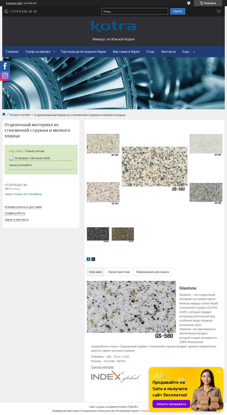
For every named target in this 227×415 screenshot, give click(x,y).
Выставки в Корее (126, 51)
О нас (151, 51)
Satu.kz (133, 406)
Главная (12, 51)
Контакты (168, 51)
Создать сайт (14, 3)
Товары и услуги (19, 114)
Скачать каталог (102, 367)
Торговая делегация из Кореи (83, 51)
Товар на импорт (38, 51)
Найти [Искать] (178, 11)
